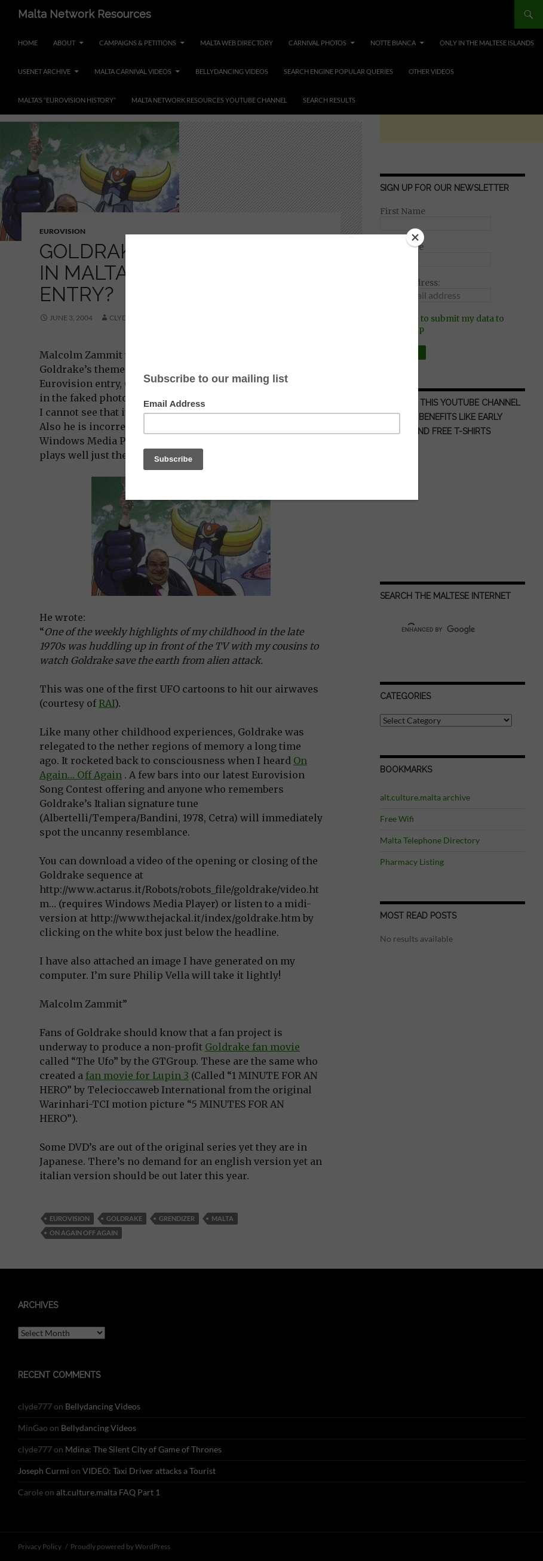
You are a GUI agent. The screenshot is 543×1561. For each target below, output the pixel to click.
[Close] (415, 237)
